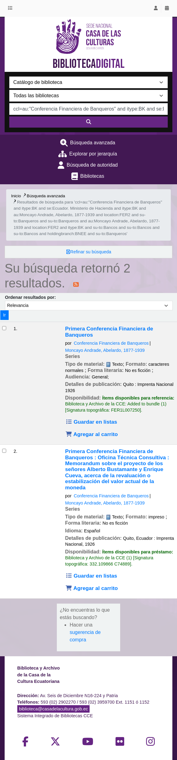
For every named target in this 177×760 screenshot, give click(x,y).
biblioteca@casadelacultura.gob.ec (53, 708)
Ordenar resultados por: (30, 297)
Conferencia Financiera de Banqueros (111, 343)
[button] (11, 8)
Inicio (16, 196)
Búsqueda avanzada (92, 142)
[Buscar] (88, 122)
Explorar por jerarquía (93, 153)
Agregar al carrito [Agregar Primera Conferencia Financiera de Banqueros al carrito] (91, 434)
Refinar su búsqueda (90, 251)
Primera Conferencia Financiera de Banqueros (109, 332)
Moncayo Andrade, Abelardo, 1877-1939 (105, 350)
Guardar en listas (91, 422)
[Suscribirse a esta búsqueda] (76, 284)
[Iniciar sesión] (155, 8)
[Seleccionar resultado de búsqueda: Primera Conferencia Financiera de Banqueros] (4, 328)
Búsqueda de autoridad (92, 165)
